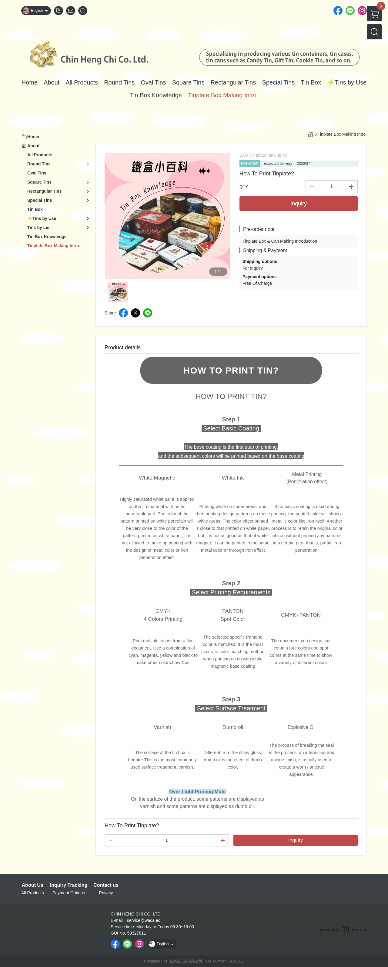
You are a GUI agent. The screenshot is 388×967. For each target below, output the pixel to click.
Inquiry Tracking (69, 885)
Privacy (106, 893)
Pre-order (250, 163)
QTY (243, 186)
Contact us (106, 885)
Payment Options (68, 893)
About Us (32, 885)
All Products (32, 893)
